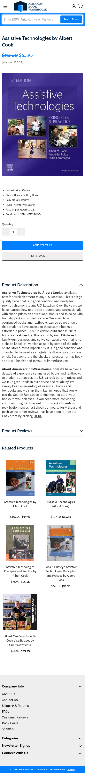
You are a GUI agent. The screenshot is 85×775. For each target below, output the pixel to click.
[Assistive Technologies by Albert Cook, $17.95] (20, 478)
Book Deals (10, 723)
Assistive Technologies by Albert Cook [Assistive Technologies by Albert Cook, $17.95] (20, 504)
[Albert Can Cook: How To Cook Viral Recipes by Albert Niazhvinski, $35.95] (20, 612)
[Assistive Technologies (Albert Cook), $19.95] (60, 478)
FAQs (5, 711)
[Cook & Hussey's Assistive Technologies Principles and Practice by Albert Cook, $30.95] (60, 543)
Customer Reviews (15, 717)
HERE (38, 416)
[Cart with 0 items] (80, 6)
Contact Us (10, 700)
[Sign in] (73, 6)
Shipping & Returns (15, 706)
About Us (8, 694)
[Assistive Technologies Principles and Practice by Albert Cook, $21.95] (20, 543)
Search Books (71, 19)
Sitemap (8, 729)
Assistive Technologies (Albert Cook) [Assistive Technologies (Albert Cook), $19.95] (61, 504)
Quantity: (8, 224)
